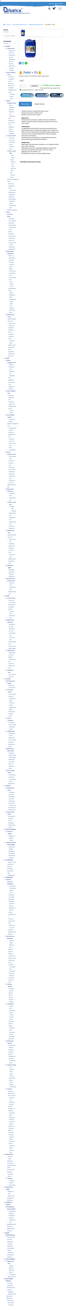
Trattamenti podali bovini (35, 24)
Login (51, 3)
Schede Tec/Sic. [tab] (40, 104)
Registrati (59, 3)
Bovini (8, 24)
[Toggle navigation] (60, 8)
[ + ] (5, 46)
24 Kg (21, 80)
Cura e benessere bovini (19, 24)
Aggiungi (34, 86)
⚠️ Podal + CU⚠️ (50, 24)
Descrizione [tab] (25, 104)
